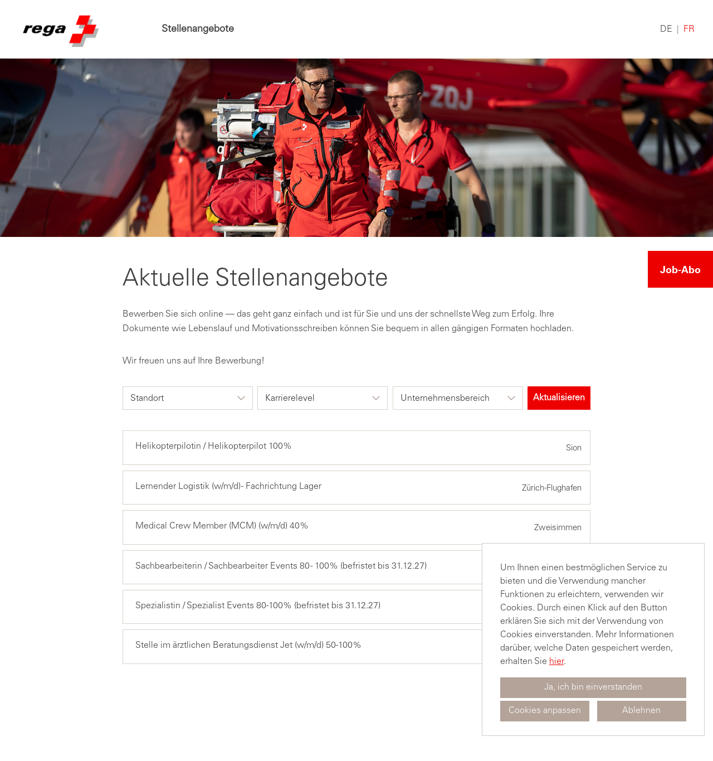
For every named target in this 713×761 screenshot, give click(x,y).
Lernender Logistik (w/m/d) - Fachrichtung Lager (228, 486)
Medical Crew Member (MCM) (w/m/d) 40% (222, 526)
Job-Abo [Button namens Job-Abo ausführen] (680, 269)
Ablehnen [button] (641, 710)
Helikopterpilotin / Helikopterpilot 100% (213, 446)
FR (689, 29)
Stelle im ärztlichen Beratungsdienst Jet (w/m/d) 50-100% (248, 645)
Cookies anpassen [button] (545, 710)
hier (556, 661)
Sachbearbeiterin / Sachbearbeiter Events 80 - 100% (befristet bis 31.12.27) (281, 566)
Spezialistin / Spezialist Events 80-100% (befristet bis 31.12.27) (257, 606)
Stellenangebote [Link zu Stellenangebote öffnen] (198, 30)
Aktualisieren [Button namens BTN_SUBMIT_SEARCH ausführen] (559, 398)
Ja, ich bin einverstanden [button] (593, 687)
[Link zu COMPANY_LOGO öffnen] (60, 29)
